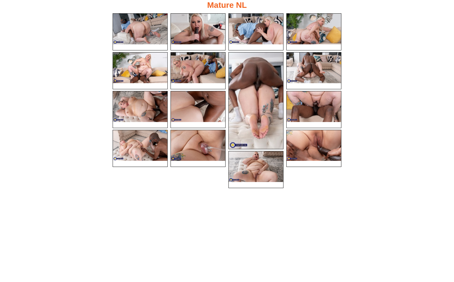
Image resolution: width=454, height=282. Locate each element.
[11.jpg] (313, 109)
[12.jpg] (140, 148)
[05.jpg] (140, 70)
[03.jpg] (255, 31)
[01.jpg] (140, 31)
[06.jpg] (198, 70)
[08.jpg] (313, 70)
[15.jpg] (255, 170)
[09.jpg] (140, 109)
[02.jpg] (198, 31)
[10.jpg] (198, 109)
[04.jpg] (313, 31)
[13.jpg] (198, 148)
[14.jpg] (313, 148)
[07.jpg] (255, 100)
